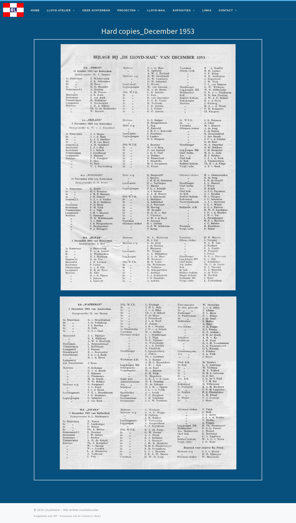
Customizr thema (91, 516)
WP (55, 516)
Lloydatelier (52, 510)
